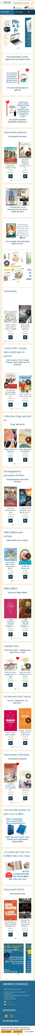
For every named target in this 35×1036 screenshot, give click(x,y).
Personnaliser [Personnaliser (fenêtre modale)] (29, 1031)
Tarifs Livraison (10, 1004)
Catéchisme (19, 12)
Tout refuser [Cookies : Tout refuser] (18, 1031)
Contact (7, 1002)
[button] (29, 35)
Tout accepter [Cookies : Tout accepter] (6, 1031)
